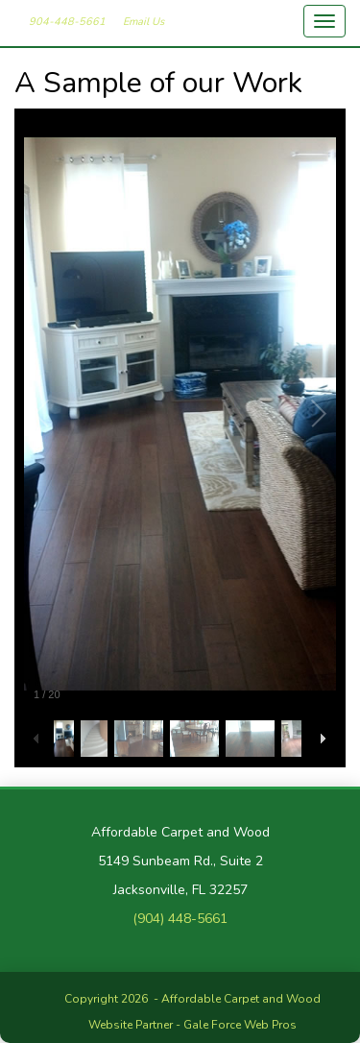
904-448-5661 (67, 21)
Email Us (143, 21)
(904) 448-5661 (180, 919)
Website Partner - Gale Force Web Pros (192, 1024)
